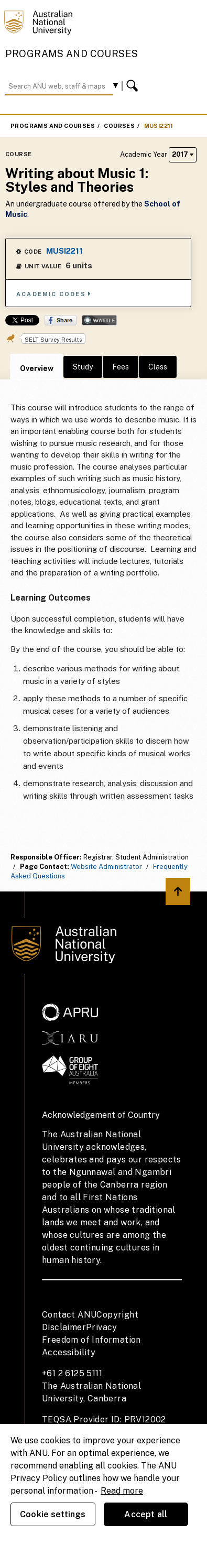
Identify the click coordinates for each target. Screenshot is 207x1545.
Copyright (117, 1315)
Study (83, 367)
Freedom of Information (91, 1340)
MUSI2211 (158, 126)
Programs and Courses (71, 53)
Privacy (101, 1327)
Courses (119, 126)
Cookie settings (52, 1514)
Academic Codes (54, 293)
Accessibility (68, 1352)
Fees (120, 367)
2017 (182, 154)
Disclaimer (64, 1327)
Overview (36, 368)
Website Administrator (106, 867)
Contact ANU (69, 1315)
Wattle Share (99, 320)
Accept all (145, 1514)
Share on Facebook (61, 320)
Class (157, 367)
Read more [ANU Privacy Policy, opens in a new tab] (122, 1491)
